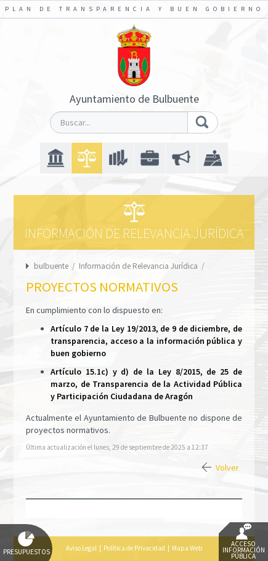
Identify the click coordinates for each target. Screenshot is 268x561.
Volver (227, 467)
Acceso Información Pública (243, 541)
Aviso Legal (81, 548)
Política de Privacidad (134, 548)
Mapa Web (187, 548)
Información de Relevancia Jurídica (139, 266)
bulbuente (51, 266)
